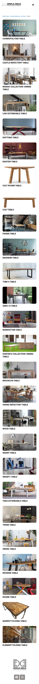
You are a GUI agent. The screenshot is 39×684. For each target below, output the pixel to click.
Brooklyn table (11, 380)
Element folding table (15, 645)
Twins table (9, 525)
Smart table (9, 453)
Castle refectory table (16, 62)
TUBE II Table (9, 281)
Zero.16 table (10, 306)
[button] (33, 4)
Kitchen (23, 16)
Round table (9, 597)
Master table (10, 161)
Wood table (9, 428)
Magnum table (11, 257)
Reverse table (10, 573)
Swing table (9, 549)
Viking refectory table (15, 404)
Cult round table (12, 185)
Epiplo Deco (6, 16)
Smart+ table (10, 477)
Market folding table (15, 621)
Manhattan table (12, 330)
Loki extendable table (15, 113)
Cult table (8, 209)
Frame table (9, 233)
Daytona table (11, 137)
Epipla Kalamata (15, 16)
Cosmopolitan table (14, 38)
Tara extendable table (15, 501)
